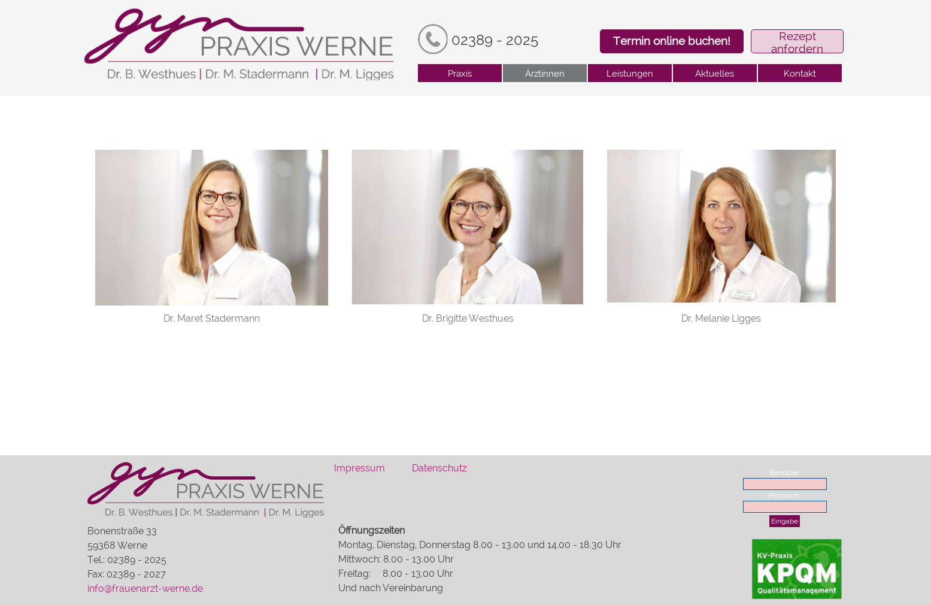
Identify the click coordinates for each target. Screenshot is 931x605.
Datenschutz (439, 468)
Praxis (460, 73)
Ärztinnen (545, 73)
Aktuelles (714, 73)
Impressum (359, 468)
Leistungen (629, 73)
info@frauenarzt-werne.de (145, 588)
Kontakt (800, 73)
